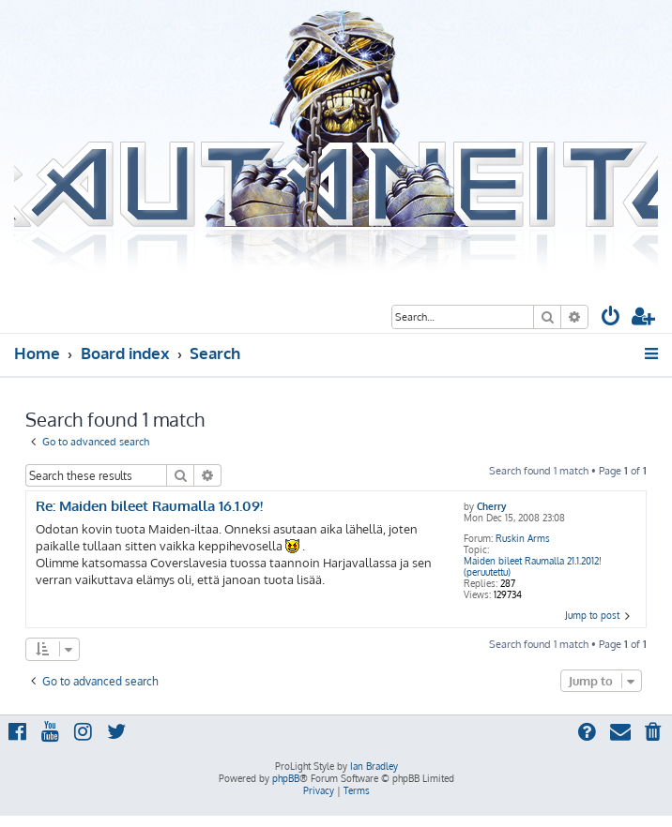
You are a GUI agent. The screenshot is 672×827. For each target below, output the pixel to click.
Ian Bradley (374, 766)
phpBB (285, 778)
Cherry (491, 506)
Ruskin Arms (523, 538)
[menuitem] (611, 318)
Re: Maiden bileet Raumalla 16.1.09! (149, 506)
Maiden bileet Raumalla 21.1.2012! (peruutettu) (533, 566)
